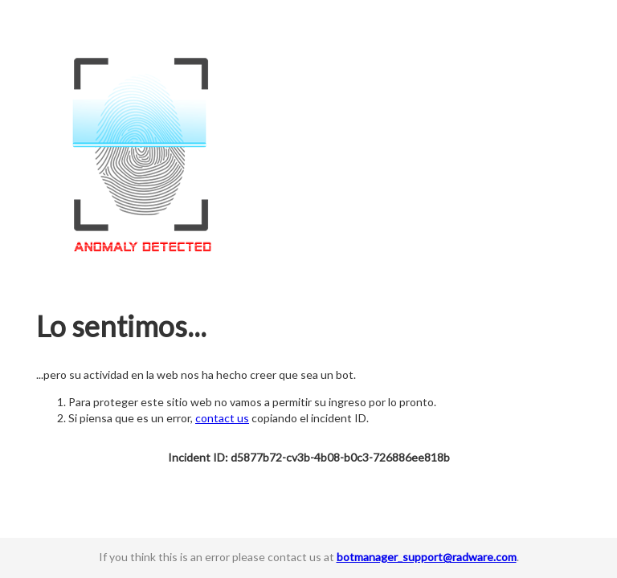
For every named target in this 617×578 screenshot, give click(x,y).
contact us (222, 418)
